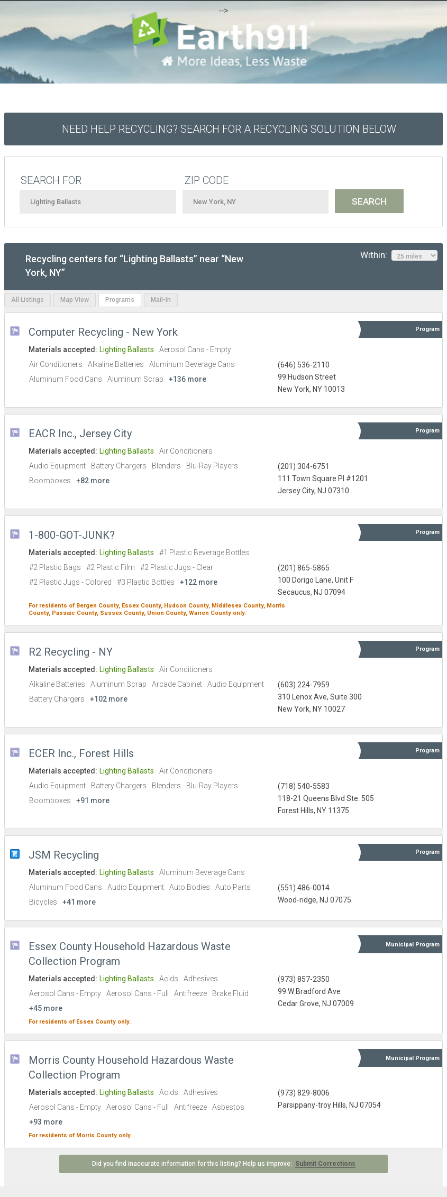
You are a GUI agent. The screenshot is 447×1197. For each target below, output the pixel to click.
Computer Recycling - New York (103, 332)
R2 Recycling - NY (71, 652)
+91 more (93, 800)
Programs (119, 299)
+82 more (93, 480)
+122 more (198, 582)
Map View (74, 299)
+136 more (187, 379)
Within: (398, 255)
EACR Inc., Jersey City (80, 433)
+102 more (108, 699)
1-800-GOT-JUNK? (72, 535)
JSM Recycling (64, 855)
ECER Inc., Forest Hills (81, 753)
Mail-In (161, 299)
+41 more (79, 902)
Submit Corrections (325, 1163)
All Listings (27, 299)
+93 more (45, 1122)
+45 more (45, 1008)
